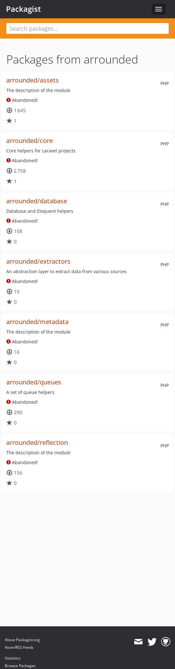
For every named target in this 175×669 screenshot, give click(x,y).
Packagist (23, 9)
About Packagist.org (22, 639)
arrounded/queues (33, 382)
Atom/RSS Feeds (19, 647)
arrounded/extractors (38, 261)
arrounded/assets (32, 80)
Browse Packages (20, 665)
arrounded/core (29, 140)
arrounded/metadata (37, 321)
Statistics (13, 658)
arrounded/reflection (37, 442)
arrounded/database (36, 201)
